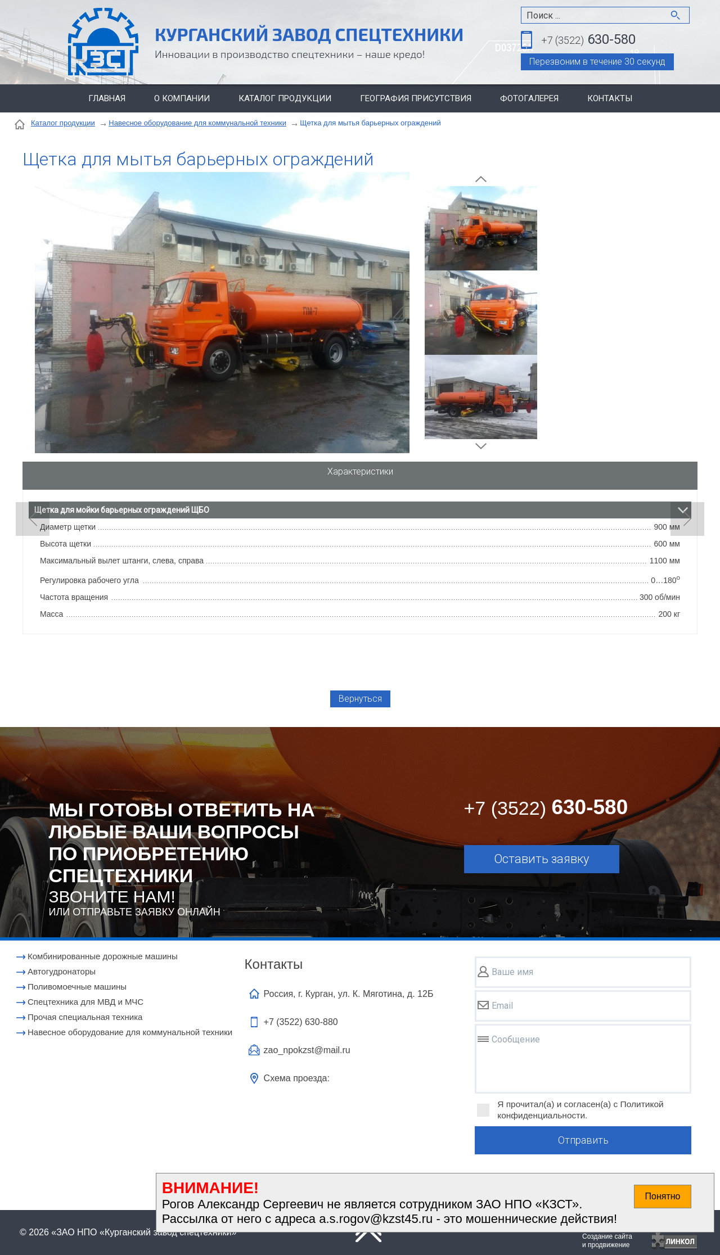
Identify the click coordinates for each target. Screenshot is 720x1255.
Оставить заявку (541, 859)
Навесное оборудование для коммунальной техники (197, 123)
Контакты (609, 98)
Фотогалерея (529, 98)
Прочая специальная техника (85, 1017)
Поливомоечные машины (77, 986)
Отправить (583, 1140)
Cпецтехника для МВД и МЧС (85, 1001)
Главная (106, 98)
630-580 (588, 40)
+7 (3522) (301, 1022)
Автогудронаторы (62, 971)
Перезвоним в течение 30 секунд (597, 61)
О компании (182, 98)
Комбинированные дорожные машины (103, 956)
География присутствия (415, 98)
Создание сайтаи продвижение (607, 1241)
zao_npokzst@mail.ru (307, 1050)
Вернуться (360, 698)
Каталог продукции (284, 98)
